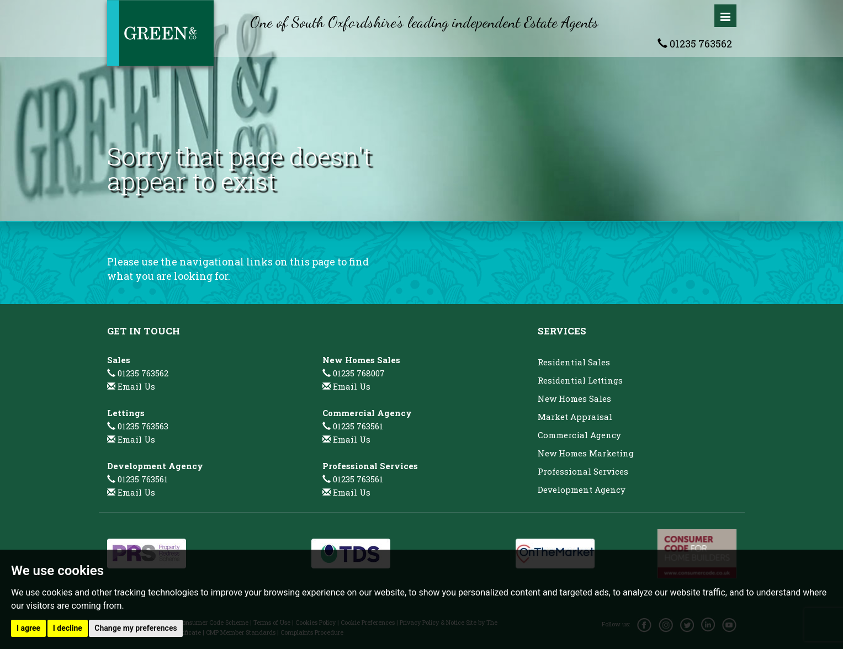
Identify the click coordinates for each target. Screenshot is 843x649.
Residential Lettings (580, 380)
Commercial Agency (579, 434)
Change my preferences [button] (135, 628)
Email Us (136, 386)
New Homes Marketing (586, 453)
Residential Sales (574, 362)
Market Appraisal (575, 416)
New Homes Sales (574, 398)
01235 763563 (137, 426)
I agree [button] (28, 628)
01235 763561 (137, 479)
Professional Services (583, 471)
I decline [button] (67, 628)
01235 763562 (695, 43)
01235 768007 (353, 373)
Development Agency (581, 489)
